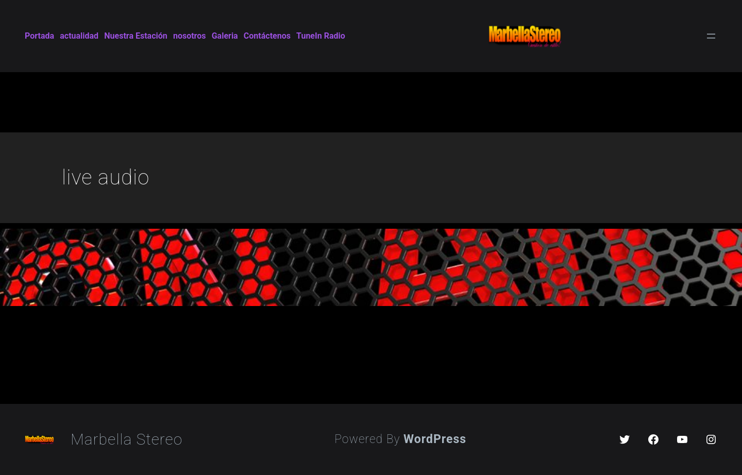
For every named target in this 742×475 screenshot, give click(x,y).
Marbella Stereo (126, 439)
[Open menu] (711, 36)
